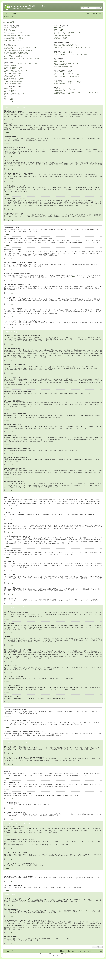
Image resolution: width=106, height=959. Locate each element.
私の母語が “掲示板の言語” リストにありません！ (16, 52)
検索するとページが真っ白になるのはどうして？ (66, 63)
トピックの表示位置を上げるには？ (13, 83)
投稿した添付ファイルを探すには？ (63, 83)
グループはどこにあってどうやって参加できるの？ (67, 32)
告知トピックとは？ (9, 96)
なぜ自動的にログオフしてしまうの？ (13, 38)
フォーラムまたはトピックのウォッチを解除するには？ (68, 76)
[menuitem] (16, 14)
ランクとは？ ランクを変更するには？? (14, 56)
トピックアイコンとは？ (10, 101)
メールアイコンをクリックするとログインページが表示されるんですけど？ (23, 58)
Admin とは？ (57, 27)
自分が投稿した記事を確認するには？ (63, 66)
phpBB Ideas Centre (84, 911)
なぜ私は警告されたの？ (10, 76)
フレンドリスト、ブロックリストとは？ (64, 52)
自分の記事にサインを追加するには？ (13, 67)
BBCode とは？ (8, 88)
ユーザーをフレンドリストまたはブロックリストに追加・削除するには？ (73, 54)
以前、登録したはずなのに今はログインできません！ (17, 35)
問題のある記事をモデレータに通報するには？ (16, 78)
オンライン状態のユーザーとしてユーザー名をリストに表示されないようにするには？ (26, 47)
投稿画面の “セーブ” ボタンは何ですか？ (14, 79)
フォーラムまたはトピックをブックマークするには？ (67, 73)
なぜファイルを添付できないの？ (12, 75)
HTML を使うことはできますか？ (12, 90)
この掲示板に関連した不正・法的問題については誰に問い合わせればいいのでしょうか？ (76, 92)
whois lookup (35, 923)
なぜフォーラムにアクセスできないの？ (14, 73)
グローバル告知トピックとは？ (12, 94)
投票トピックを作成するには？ (12, 68)
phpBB (47, 953)
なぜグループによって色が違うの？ (63, 35)
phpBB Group (74, 277)
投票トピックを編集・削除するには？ (13, 71)
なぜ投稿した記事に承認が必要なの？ (13, 81)
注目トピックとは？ (9, 98)
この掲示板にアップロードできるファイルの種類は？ (67, 82)
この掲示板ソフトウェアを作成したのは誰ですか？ (67, 89)
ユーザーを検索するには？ (61, 64)
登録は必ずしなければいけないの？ (13, 27)
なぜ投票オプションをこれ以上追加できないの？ (16, 70)
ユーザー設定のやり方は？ (11, 45)
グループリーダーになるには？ (62, 33)
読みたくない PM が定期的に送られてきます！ (66, 45)
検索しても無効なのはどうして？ (62, 61)
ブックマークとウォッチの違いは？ (63, 71)
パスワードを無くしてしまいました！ (13, 37)
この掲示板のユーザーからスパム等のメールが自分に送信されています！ (73, 47)
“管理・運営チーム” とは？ (60, 38)
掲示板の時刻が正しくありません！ (13, 48)
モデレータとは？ (58, 29)
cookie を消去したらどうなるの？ (12, 40)
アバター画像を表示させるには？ (12, 55)
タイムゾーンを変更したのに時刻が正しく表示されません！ (19, 50)
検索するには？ (58, 59)
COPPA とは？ (7, 29)
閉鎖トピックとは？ (9, 99)
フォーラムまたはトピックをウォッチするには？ (66, 74)
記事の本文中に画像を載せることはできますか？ (16, 93)
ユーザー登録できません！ (11, 30)
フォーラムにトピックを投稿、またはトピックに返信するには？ (20, 63)
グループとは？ (58, 30)
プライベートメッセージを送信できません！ (65, 44)
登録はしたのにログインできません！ (13, 32)
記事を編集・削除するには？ (11, 65)
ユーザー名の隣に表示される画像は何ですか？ (16, 53)
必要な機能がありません (60, 90)
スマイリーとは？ (8, 91)
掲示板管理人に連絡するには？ (62, 93)
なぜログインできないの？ (11, 33)
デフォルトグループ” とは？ (61, 37)
